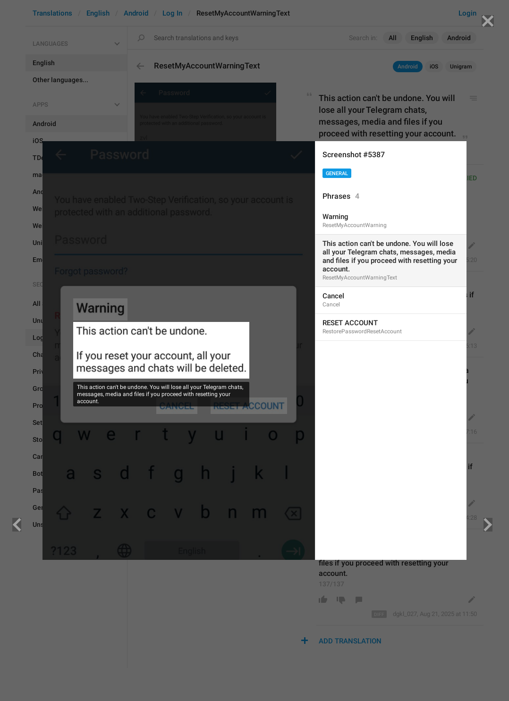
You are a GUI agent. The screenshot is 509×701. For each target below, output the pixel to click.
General (337, 173)
